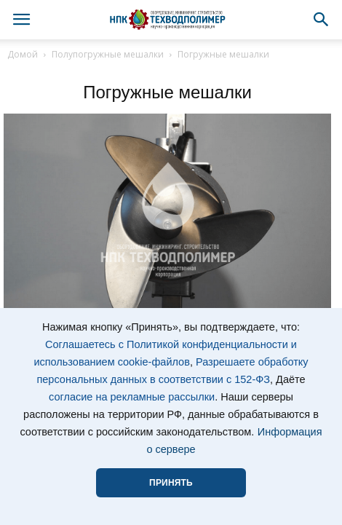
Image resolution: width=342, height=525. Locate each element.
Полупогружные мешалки (108, 54)
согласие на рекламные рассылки (132, 397)
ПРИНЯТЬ (171, 483)
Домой (22, 54)
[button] (321, 19)
